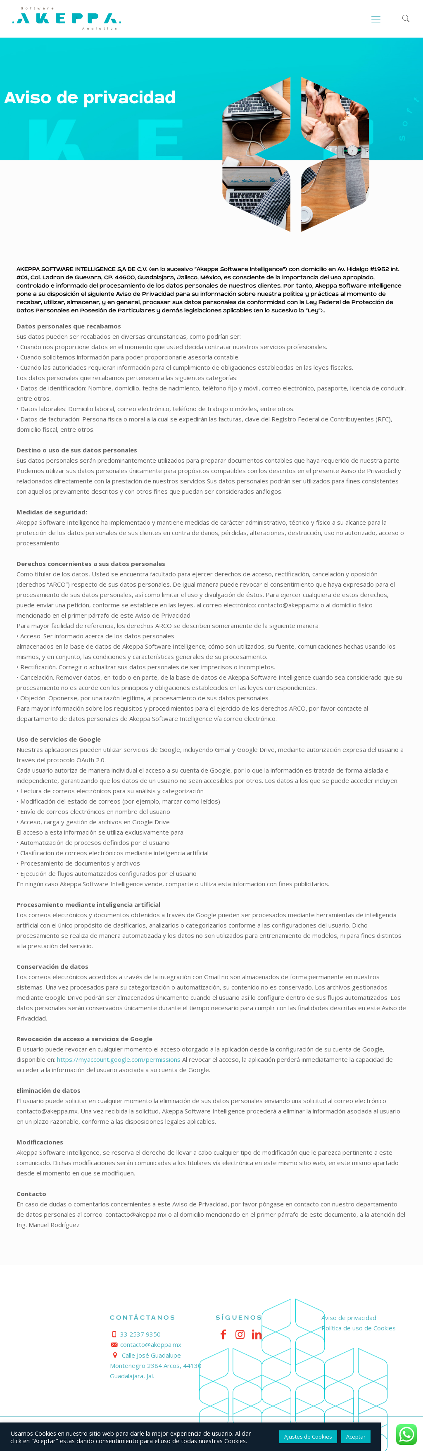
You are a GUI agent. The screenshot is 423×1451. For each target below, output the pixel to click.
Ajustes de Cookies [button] (308, 1436)
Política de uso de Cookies (358, 1328)
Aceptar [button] (356, 1436)
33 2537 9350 (140, 1334)
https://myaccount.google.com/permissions (119, 1059)
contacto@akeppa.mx (150, 1344)
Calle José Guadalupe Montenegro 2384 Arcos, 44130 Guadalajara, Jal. (156, 1365)
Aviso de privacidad (348, 1317)
